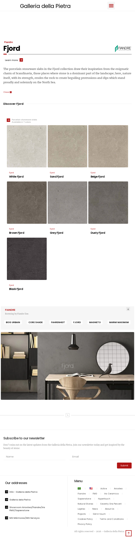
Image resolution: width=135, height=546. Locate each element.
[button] (113, 5)
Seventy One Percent (111, 504)
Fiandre (82, 494)
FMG (95, 494)
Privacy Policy (85, 524)
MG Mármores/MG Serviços (24, 518)
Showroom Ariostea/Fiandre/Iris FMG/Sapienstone (27, 509)
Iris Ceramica (111, 494)
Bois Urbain (13, 322)
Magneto (95, 322)
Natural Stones (85, 504)
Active (103, 489)
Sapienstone (84, 499)
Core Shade (35, 322)
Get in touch (99, 514)
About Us (109, 509)
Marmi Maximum (119, 322)
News (95, 509)
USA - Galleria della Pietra (23, 492)
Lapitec (81, 509)
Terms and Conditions (112, 519)
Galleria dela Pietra (20, 500)
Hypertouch (104, 499)
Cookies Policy (85, 519)
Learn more (11, 60)
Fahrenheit (58, 322)
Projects (82, 514)
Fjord (77, 322)
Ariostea (118, 489)
